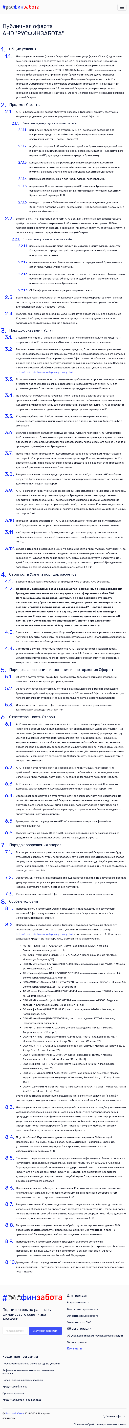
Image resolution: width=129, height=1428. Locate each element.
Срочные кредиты (13, 1393)
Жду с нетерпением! (45, 1330)
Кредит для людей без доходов (22, 1399)
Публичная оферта (113, 1416)
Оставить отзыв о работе (82, 1315)
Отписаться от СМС (79, 1322)
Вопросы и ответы (78, 1302)
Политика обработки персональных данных (100, 1424)
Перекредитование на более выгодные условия (31, 1363)
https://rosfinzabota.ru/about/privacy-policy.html (44, 372)
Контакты (74, 1348)
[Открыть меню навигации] (121, 7)
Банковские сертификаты (82, 1309)
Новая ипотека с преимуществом (23, 1380)
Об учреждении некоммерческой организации (95, 1335)
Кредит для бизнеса (15, 1386)
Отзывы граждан (77, 1342)
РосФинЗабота (14, 1413)
